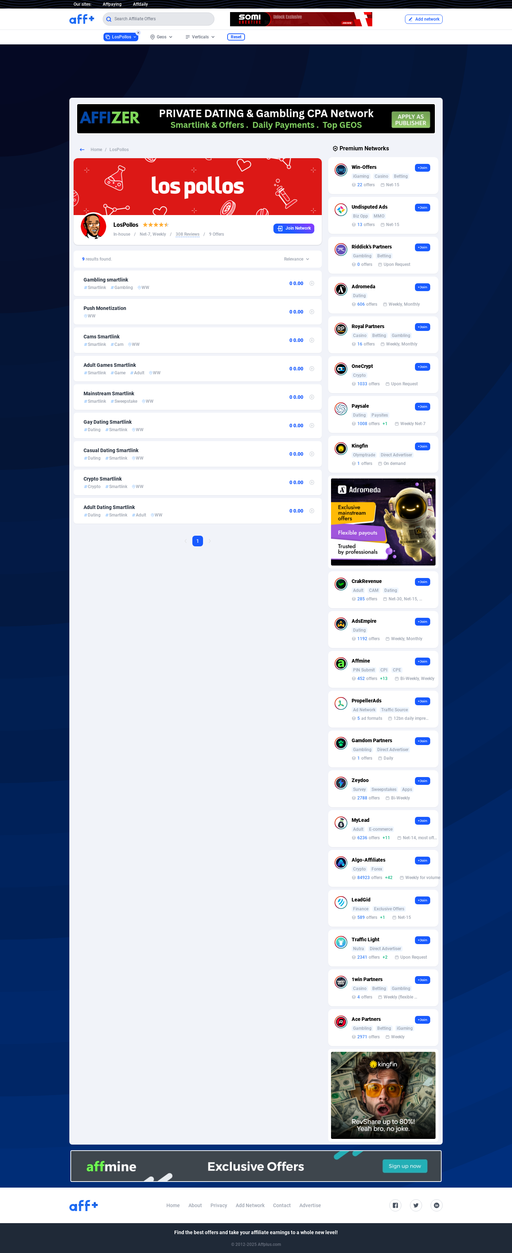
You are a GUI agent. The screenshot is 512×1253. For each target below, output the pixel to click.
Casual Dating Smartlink (111, 450)
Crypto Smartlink (103, 479)
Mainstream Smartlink (109, 393)
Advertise (310, 1205)
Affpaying (112, 4)
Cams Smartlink (101, 336)
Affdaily (140, 4)
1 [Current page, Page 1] (197, 541)
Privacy (218, 1205)
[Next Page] (209, 541)
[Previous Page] (185, 541)
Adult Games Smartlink (110, 365)
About (195, 1205)
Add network (423, 19)
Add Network (250, 1205)
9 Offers (216, 234)
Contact (282, 1205)
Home (96, 149)
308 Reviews (187, 234)
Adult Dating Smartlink (109, 507)
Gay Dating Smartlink (108, 422)
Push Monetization (105, 308)
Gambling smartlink (106, 280)
